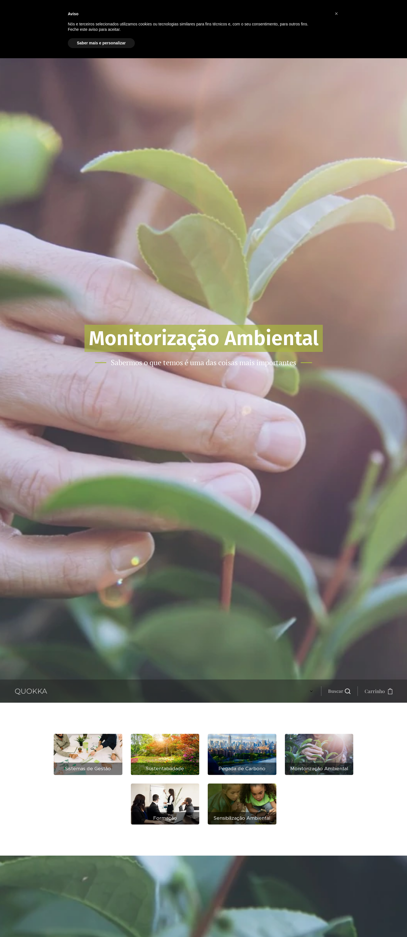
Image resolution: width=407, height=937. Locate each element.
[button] (339, 691)
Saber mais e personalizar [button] (101, 43)
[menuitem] (255, 691)
